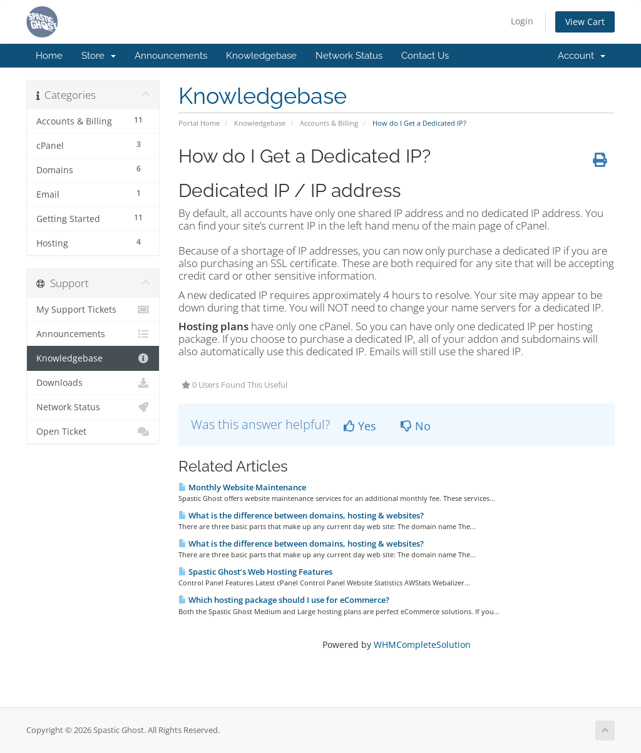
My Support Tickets (93, 309)
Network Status (348, 55)
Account (581, 55)
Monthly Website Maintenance (242, 487)
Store (98, 55)
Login (522, 21)
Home (49, 55)
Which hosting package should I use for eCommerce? (283, 599)
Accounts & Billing (329, 123)
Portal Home (199, 123)
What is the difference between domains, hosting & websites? (301, 515)
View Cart (585, 22)
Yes (360, 425)
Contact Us (425, 55)
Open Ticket (93, 431)
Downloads (93, 382)
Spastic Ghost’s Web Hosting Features (255, 571)
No (416, 425)
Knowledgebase (261, 55)
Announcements (171, 55)
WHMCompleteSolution (422, 644)
